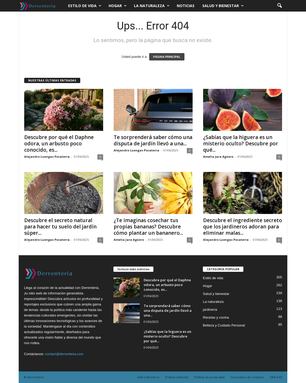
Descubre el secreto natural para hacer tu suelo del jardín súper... (60, 226)
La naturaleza (151, 6)
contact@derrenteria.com (64, 354)
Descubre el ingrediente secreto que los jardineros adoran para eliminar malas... (242, 226)
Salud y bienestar (223, 6)
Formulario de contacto (247, 377)
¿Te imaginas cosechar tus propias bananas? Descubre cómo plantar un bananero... (148, 226)
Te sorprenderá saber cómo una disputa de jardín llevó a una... (153, 140)
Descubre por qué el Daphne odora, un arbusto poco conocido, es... (59, 143)
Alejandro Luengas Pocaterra (47, 157)
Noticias (185, 5)
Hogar (118, 6)
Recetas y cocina (216, 317)
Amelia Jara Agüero (218, 157)
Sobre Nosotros (148, 377)
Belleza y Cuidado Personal (224, 325)
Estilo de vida (84, 6)
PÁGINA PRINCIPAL (166, 56)
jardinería (210, 309)
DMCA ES (276, 377)
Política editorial (176, 377)
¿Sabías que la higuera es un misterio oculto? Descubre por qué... (240, 143)
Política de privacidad (209, 377)
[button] (279, 6)
